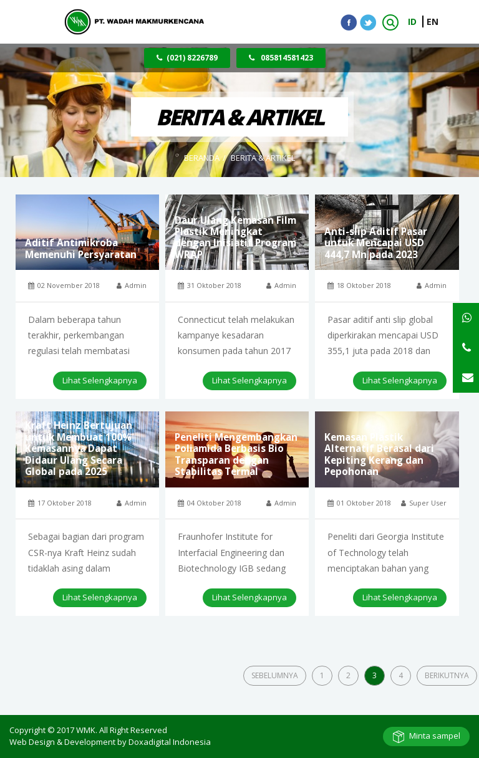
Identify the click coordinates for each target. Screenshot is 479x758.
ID (413, 21)
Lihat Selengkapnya (99, 380)
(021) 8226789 (187, 57)
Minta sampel (434, 735)
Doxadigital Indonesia (169, 741)
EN (432, 21)
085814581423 (281, 57)
